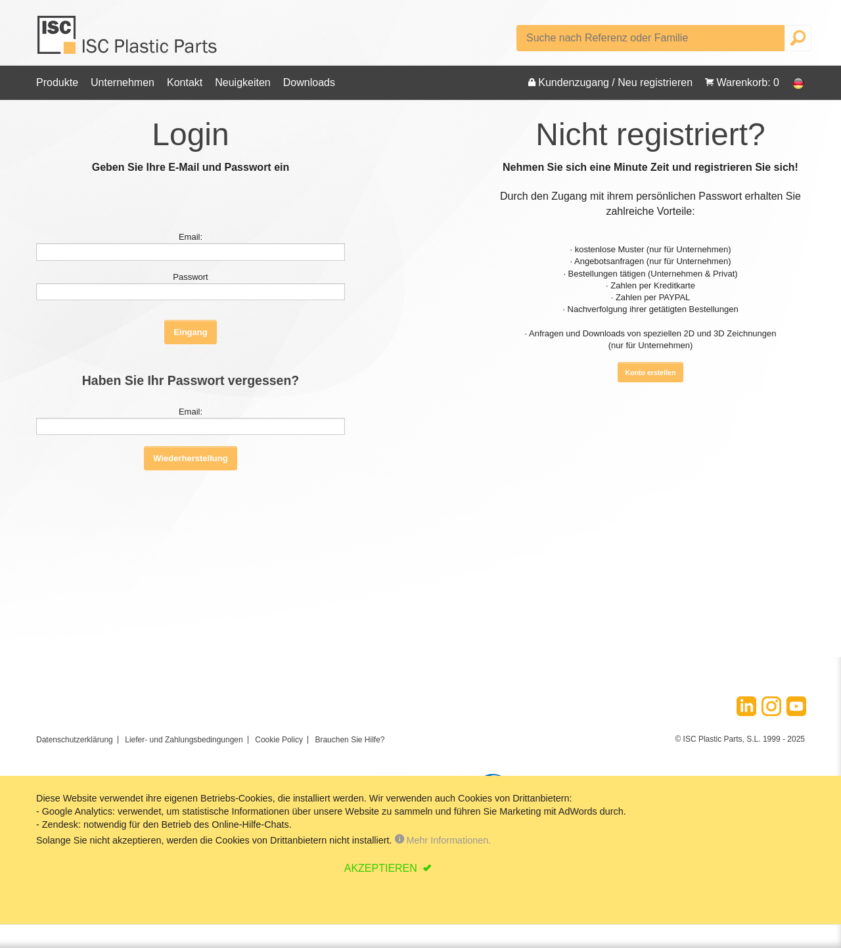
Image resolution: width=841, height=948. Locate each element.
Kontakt (184, 82)
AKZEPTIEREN (382, 868)
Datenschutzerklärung (74, 740)
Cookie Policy (279, 740)
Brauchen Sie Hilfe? (349, 740)
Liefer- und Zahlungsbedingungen (183, 740)
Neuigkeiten (243, 82)
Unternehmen (122, 82)
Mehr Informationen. (443, 840)
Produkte (57, 82)
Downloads (309, 82)
